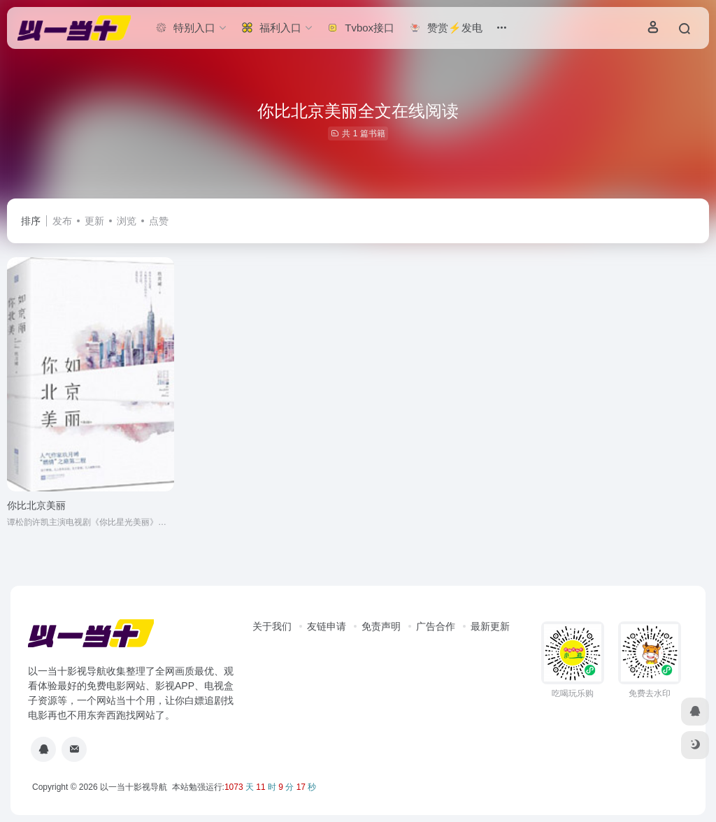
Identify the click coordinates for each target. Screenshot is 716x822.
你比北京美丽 (36, 505)
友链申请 (326, 626)
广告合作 (435, 626)
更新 (94, 220)
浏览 (126, 220)
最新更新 (490, 626)
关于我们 (272, 626)
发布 (62, 220)
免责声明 (381, 626)
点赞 (159, 220)
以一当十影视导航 (133, 787)
